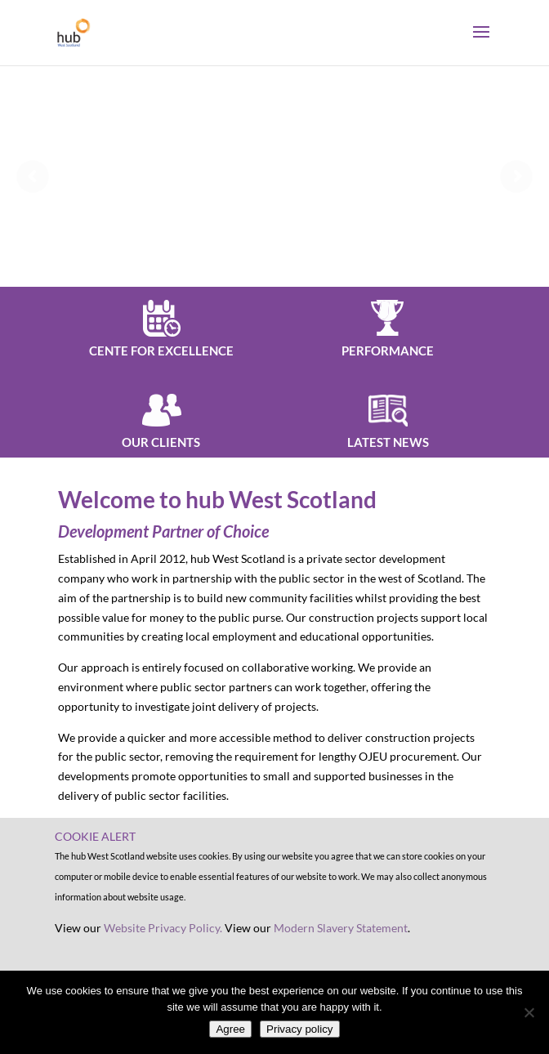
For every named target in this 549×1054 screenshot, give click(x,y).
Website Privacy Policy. (163, 928)
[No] (528, 1012)
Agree (230, 1029)
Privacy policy (299, 1029)
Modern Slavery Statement (341, 928)
